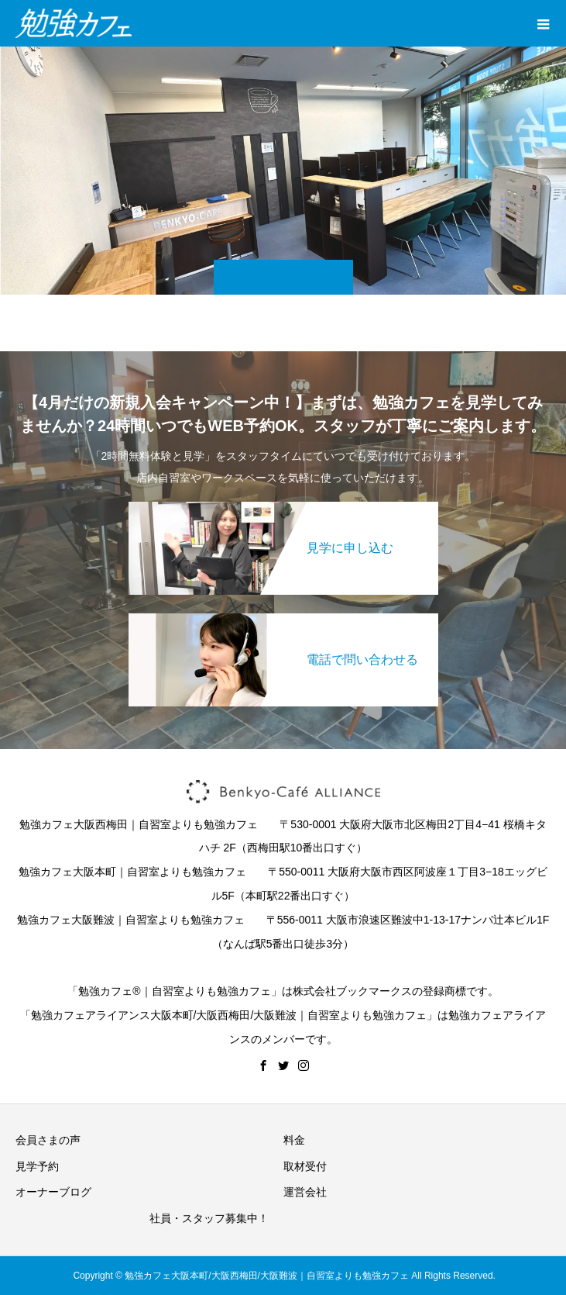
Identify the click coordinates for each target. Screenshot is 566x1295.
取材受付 (305, 1166)
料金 (294, 1140)
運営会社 (305, 1192)
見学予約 (37, 1166)
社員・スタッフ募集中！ (209, 1218)
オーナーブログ (53, 1192)
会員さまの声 (48, 1140)
